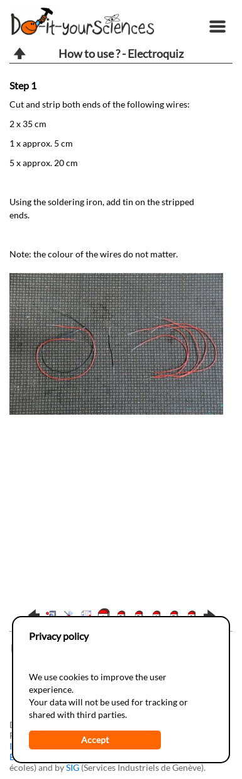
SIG (72, 767)
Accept (95, 739)
